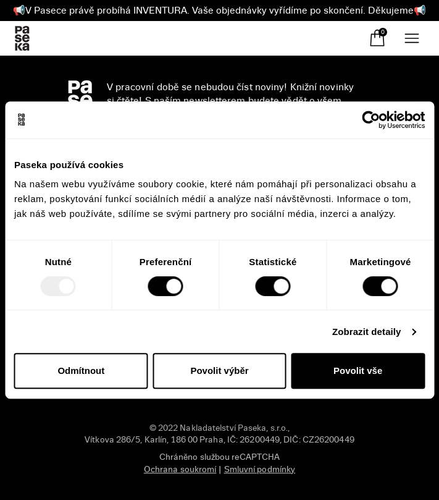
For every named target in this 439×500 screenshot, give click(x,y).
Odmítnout (80, 370)
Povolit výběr (219, 370)
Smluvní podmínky (260, 469)
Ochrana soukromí (180, 469)
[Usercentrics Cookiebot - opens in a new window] (371, 120)
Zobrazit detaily (366, 331)
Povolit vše (357, 370)
